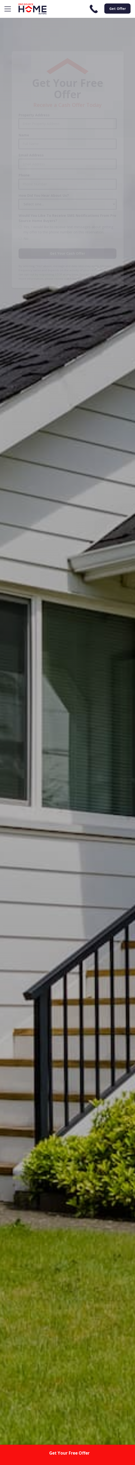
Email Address (31, 132)
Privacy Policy (79, 255)
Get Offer (117, 8)
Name (24, 112)
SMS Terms (103, 255)
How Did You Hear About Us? (44, 172)
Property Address (34, 92)
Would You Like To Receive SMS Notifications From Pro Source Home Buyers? (67, 195)
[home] (31, 8)
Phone (24, 152)
